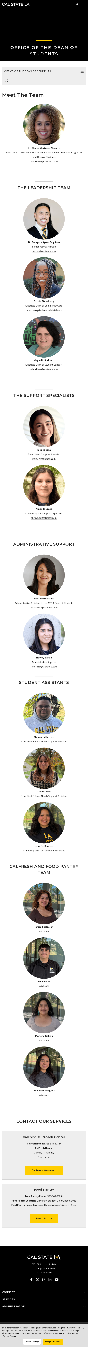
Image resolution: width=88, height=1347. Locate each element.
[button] (81, 4)
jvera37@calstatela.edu (44, 458)
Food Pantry (44, 1218)
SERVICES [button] (44, 1299)
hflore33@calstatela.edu (44, 666)
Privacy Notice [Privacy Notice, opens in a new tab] (9, 1336)
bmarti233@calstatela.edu (44, 161)
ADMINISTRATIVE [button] (44, 1306)
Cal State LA (16, 4)
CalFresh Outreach (43, 1170)
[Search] (77, 4)
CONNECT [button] (44, 1292)
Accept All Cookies (53, 1341)
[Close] (83, 1328)
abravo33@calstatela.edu (44, 517)
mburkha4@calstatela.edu (44, 369)
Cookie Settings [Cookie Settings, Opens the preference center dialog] (32, 1341)
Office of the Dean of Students (27, 71)
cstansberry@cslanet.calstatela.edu (44, 310)
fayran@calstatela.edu (44, 251)
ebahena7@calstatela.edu (44, 607)
